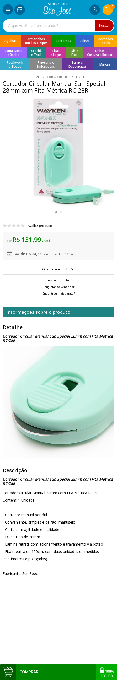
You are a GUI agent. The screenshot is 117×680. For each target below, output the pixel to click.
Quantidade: (58, 269)
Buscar (104, 25)
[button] (56, 212)
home (36, 77)
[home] (57, 14)
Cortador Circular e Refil (66, 77)
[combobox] (58, 25)
